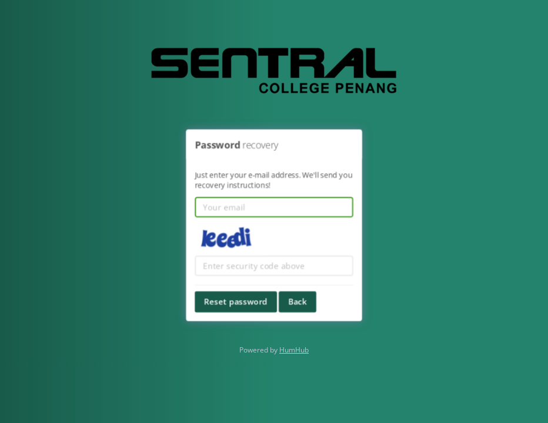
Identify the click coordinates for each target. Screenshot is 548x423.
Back (297, 300)
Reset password (236, 300)
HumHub (294, 350)
